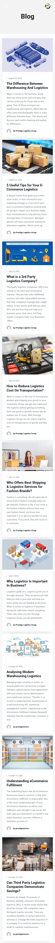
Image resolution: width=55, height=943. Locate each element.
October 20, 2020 (15, 666)
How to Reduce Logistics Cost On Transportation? (25, 388)
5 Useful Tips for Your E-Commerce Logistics (25, 187)
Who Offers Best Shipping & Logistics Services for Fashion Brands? (26, 487)
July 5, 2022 (12, 576)
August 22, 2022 (14, 180)
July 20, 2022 (13, 381)
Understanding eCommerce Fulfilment (27, 783)
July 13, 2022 (13, 477)
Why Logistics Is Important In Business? (27, 583)
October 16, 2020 (15, 776)
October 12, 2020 (15, 877)
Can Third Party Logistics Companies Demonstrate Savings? (26, 887)
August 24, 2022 (14, 78)
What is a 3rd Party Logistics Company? (22, 279)
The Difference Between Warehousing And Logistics (27, 86)
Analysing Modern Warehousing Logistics (24, 674)
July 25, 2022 (13, 271)
